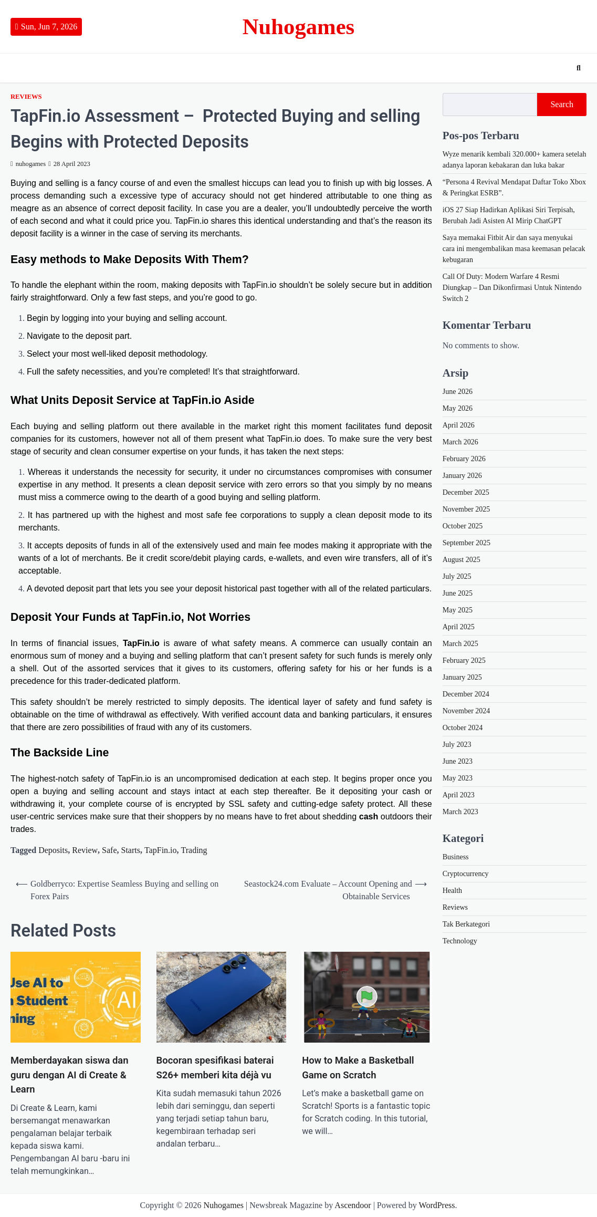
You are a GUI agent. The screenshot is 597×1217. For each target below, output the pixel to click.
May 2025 (458, 610)
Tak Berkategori (466, 924)
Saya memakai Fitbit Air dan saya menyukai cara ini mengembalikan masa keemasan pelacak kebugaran (514, 249)
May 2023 (458, 778)
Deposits (53, 850)
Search (561, 104)
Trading (194, 850)
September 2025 (466, 543)
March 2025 (460, 644)
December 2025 (466, 492)
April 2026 (459, 425)
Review (85, 850)
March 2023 (460, 812)
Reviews (26, 96)
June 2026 (458, 392)
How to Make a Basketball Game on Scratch (358, 1067)
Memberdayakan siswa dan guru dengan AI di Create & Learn (69, 1075)
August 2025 (461, 560)
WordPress (437, 1205)
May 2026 (458, 408)
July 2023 (457, 744)
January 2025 (462, 677)
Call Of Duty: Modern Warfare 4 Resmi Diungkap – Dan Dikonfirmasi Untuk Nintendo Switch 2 (512, 288)
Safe (109, 850)
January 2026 (462, 476)
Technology (460, 941)
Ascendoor (352, 1205)
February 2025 (464, 660)
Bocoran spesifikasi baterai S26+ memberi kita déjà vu (215, 1067)
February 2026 (464, 459)
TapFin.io (160, 850)
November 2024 (466, 711)
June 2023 (458, 761)
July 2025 (457, 576)
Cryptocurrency (466, 874)
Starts (130, 850)
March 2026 (460, 442)
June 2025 (458, 593)
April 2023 (459, 795)
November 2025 (466, 509)
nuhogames (28, 164)
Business (456, 857)
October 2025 (463, 526)
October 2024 (463, 728)
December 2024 (466, 694)
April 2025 (459, 627)
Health (452, 890)
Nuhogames (298, 26)
